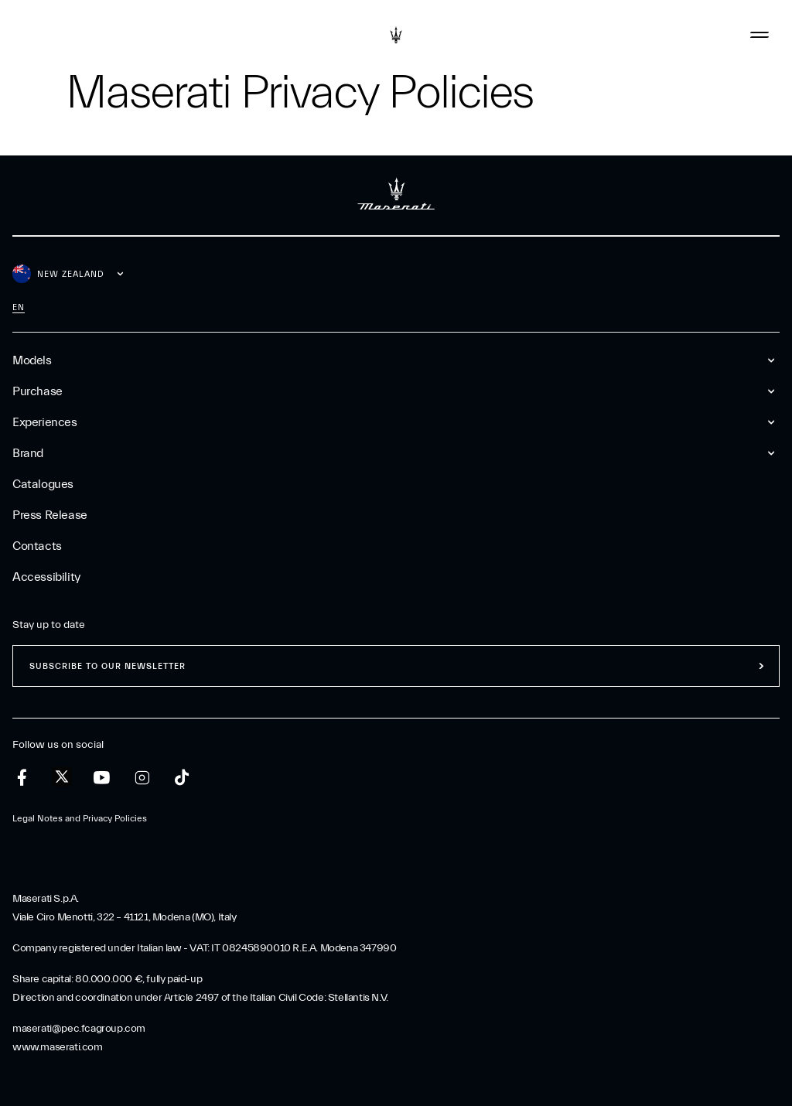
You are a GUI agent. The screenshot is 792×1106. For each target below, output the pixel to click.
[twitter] (61, 777)
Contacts (37, 546)
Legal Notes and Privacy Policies (79, 818)
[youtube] (101, 777)
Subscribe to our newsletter (107, 666)
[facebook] (22, 777)
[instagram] (142, 778)
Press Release (49, 515)
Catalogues (42, 484)
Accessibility (46, 577)
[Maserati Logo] (396, 35)
